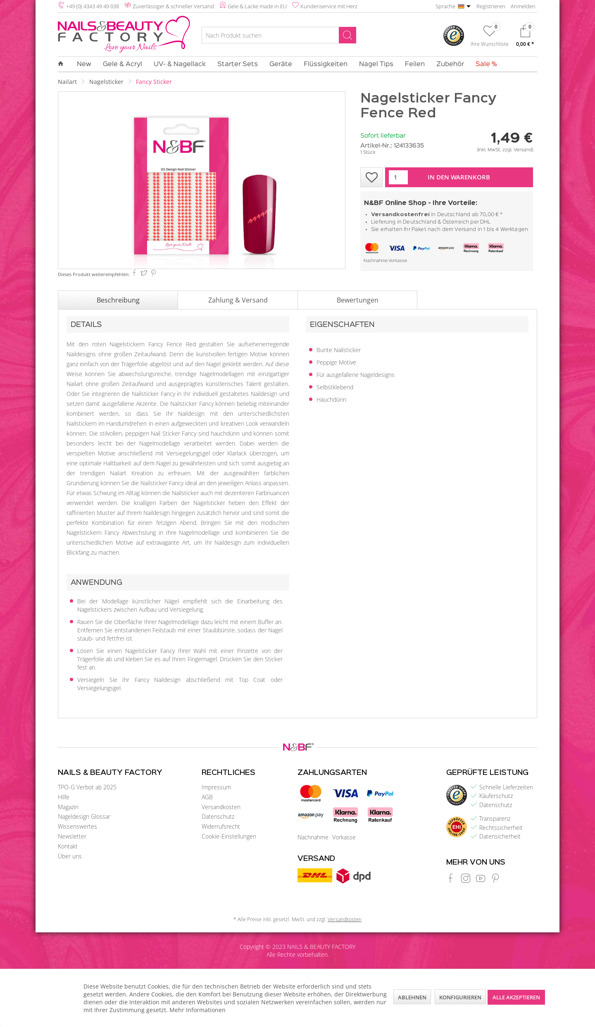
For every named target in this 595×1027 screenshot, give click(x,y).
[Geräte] (281, 64)
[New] (84, 64)
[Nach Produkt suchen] (279, 35)
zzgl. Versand (517, 150)
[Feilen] (415, 64)
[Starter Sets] (238, 64)
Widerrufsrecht (221, 826)
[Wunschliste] (490, 38)
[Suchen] (347, 35)
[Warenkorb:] (525, 38)
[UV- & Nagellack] (180, 64)
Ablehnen (412, 997)
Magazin (68, 807)
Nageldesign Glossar (84, 816)
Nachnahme (376, 261)
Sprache (445, 6)
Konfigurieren (460, 997)
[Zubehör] (450, 64)
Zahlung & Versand (238, 300)
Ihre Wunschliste (490, 44)
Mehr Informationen (197, 1010)
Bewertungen (357, 300)
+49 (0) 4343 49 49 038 (92, 6)
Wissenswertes (77, 826)
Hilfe (63, 797)
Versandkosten (221, 807)
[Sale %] (483, 64)
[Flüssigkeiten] (325, 64)
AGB (207, 797)
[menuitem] (279, 36)
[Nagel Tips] (376, 64)
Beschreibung (118, 300)
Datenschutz (218, 816)
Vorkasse (397, 261)
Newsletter (72, 836)
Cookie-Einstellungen (229, 836)
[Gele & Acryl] (122, 64)
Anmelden (523, 6)
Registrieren (490, 6)
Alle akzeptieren (516, 997)
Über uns (70, 856)
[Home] (63, 64)
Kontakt (68, 846)
